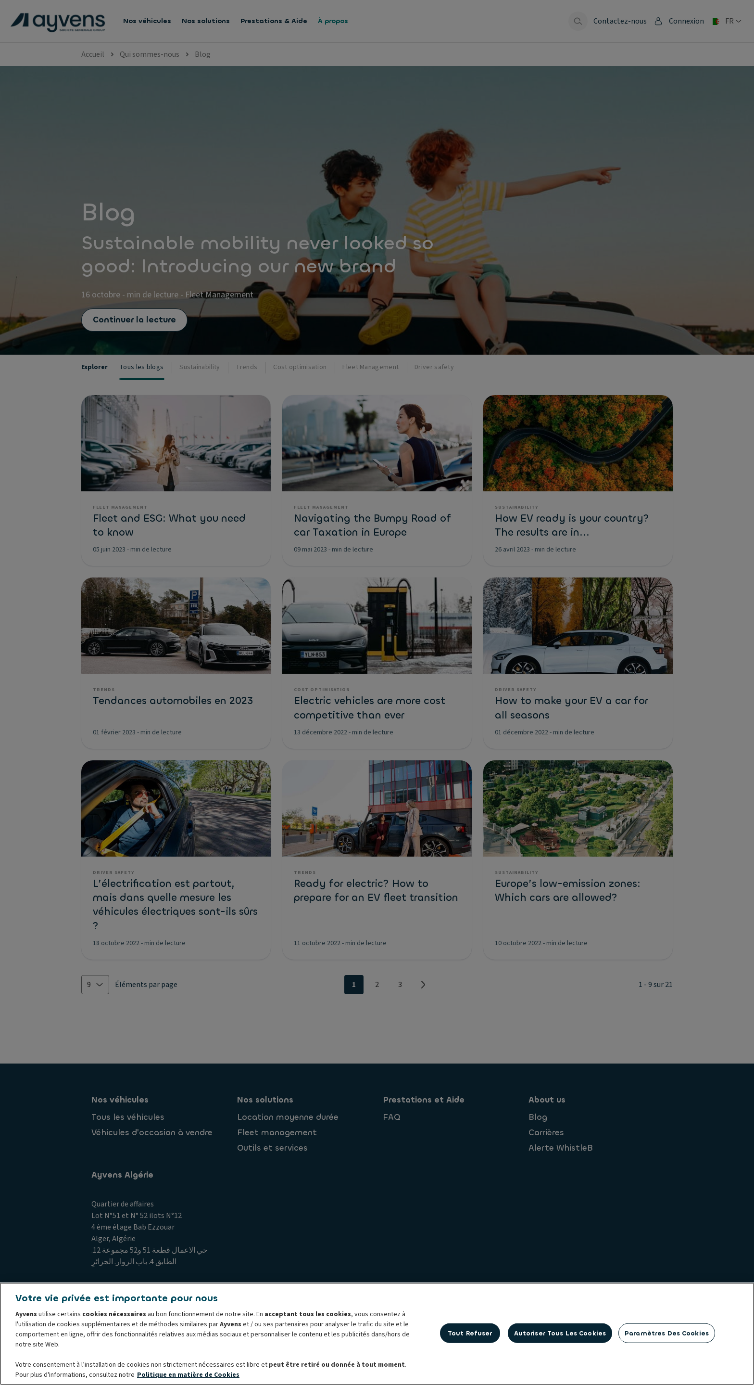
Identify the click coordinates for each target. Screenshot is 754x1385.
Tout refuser (470, 1334)
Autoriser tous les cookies (560, 1334)
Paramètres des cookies (667, 1334)
